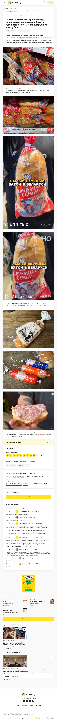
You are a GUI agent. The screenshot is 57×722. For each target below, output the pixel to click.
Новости (8, 16)
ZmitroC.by (50, 718)
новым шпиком (26, 306)
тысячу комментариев (39, 434)
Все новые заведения (28, 619)
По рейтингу (20, 508)
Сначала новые (11, 508)
